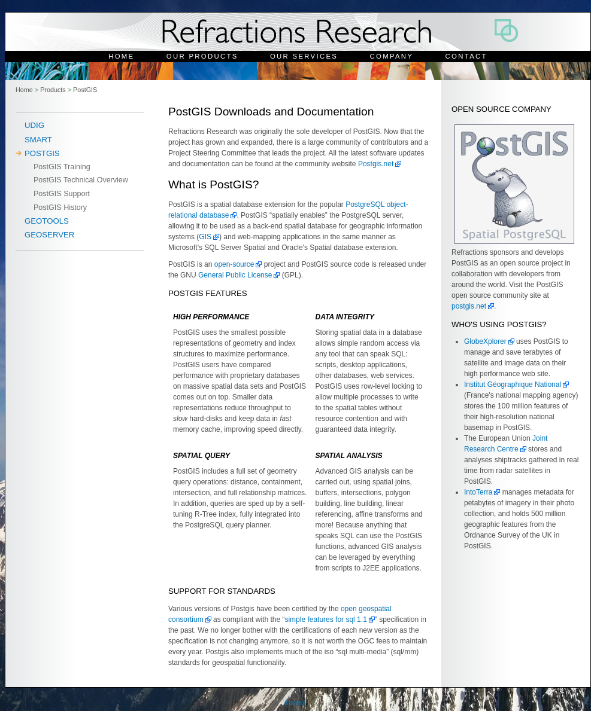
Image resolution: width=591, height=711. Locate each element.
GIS (205, 237)
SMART (38, 140)
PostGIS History (60, 207)
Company (392, 56)
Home (121, 56)
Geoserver (49, 235)
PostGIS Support (62, 194)
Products (53, 89)
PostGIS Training (62, 167)
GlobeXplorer (485, 341)
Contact (466, 56)
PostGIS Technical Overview (81, 180)
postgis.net (468, 306)
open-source (234, 264)
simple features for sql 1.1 (325, 619)
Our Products (202, 56)
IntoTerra (478, 492)
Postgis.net (375, 164)
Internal (295, 703)
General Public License (235, 275)
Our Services (304, 56)
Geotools (47, 221)
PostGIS (85, 89)
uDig (34, 125)
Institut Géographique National (512, 384)
